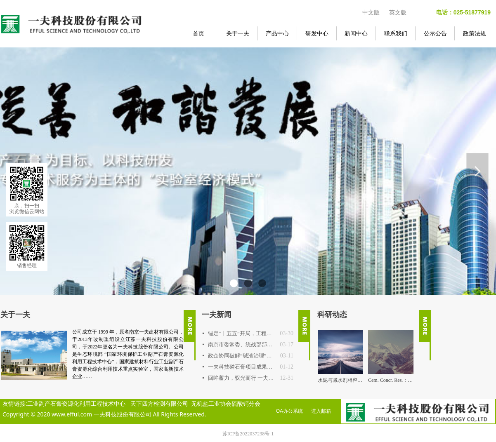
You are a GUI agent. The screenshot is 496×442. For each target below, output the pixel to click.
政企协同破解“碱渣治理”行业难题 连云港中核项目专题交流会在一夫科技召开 (242, 356)
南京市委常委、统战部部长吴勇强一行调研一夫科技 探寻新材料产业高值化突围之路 (242, 344)
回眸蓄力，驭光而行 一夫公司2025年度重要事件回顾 (242, 378)
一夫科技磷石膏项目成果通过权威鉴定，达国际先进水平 (242, 367)
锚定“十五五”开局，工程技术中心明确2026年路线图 (242, 333)
